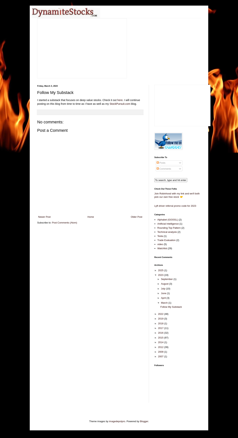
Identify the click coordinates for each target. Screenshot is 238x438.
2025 (161, 270)
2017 (161, 328)
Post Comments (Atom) (64, 222)
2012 (161, 347)
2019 (161, 318)
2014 (161, 342)
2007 (161, 356)
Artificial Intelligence (168, 223)
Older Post (136, 216)
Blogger (144, 421)
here (120, 100)
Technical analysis (167, 232)
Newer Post (44, 216)
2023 (161, 275)
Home (91, 216)
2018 (161, 323)
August (165, 283)
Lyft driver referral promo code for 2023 (175, 205)
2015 (161, 337)
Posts (161, 162)
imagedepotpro (117, 421)
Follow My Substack (171, 306)
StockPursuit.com (120, 103)
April (164, 298)
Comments (164, 168)
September (167, 279)
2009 (161, 351)
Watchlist (162, 248)
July (163, 288)
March (164, 302)
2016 (161, 332)
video (160, 244)
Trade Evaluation (166, 240)
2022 (161, 314)
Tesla (160, 236)
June (164, 293)
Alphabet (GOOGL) (167, 219)
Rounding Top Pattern (169, 227)
